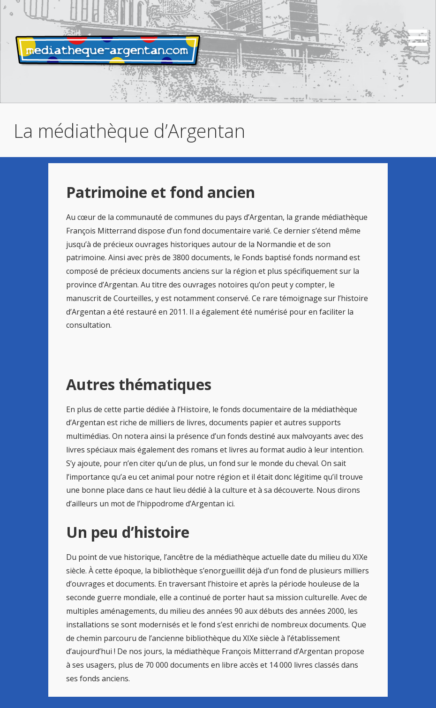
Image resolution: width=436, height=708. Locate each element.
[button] (421, 24)
